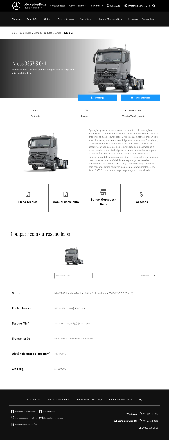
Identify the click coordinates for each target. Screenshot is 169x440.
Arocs (58, 32)
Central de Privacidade (58, 399)
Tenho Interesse (140, 97)
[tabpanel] (84, 68)
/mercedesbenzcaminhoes (23, 411)
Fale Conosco (96, 5)
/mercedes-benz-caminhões (24, 424)
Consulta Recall (57, 5)
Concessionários (77, 5)
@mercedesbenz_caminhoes (24, 418)
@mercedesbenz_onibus (51, 418)
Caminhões (25, 32)
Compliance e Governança (89, 399)
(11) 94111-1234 (142, 414)
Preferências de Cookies (120, 399)
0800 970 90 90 (148, 427)
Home (14, 32)
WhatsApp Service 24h (137, 5)
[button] (33, 19)
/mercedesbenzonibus (49, 411)
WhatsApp (113, 5)
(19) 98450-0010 (136, 420)
